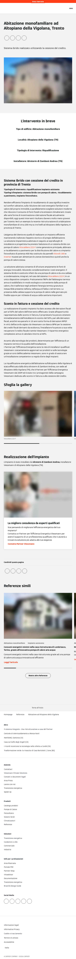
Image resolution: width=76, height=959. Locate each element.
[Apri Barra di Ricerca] (65, 8)
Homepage (8, 714)
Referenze (20, 714)
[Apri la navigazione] (71, 8)
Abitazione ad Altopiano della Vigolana (43, 714)
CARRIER (27, 956)
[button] (38, 708)
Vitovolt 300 (59, 253)
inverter (7, 257)
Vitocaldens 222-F (27, 247)
